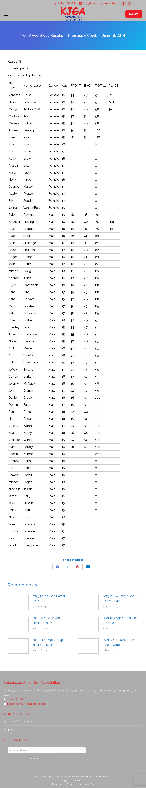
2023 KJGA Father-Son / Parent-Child (119, 598)
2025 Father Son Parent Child (48, 598)
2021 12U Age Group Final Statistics (120, 620)
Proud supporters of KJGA (80, 784)
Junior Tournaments (20, 721)
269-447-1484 (66, 3)
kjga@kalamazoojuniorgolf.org (100, 3)
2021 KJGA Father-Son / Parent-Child (119, 642)
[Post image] (18, 602)
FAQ (10, 729)
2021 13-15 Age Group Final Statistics (47, 642)
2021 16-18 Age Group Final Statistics (47, 620)
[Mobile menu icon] (6, 14)
